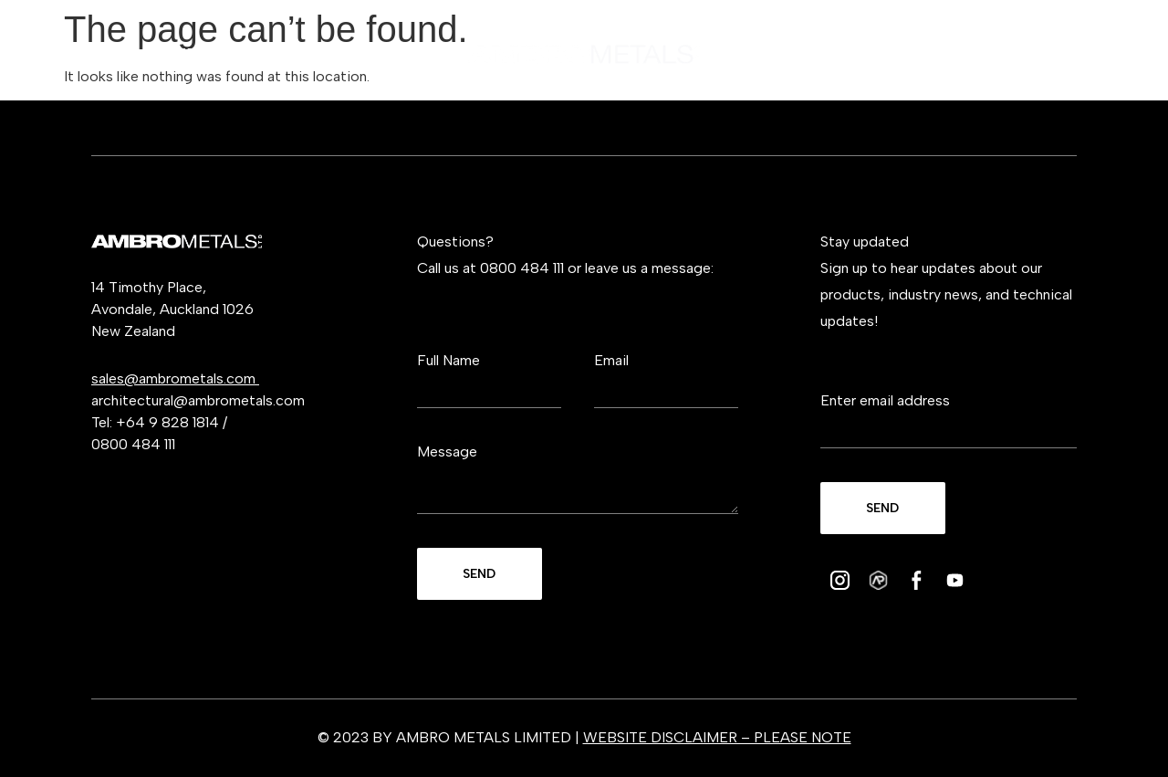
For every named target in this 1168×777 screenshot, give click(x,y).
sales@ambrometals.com (175, 378)
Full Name (448, 360)
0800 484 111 (133, 444)
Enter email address (885, 400)
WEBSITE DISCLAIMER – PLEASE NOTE (717, 737)
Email (611, 360)
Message (447, 451)
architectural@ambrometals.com (198, 400)
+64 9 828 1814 (167, 422)
